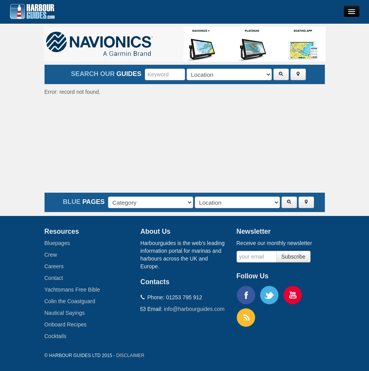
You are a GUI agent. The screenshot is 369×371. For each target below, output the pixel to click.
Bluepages (57, 243)
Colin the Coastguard (70, 301)
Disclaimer (130, 355)
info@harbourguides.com (194, 309)
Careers (54, 266)
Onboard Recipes (66, 324)
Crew (51, 255)
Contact (54, 278)
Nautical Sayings (65, 313)
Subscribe (293, 257)
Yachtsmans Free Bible (72, 289)
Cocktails (56, 336)
